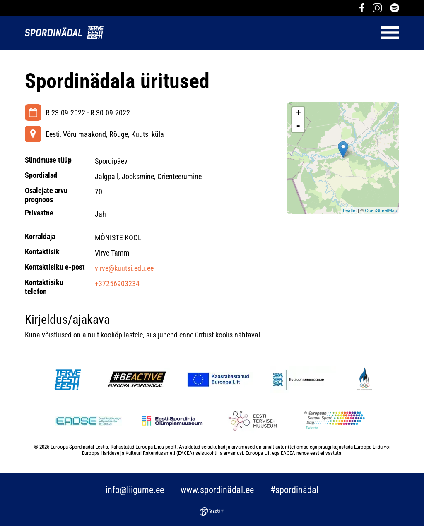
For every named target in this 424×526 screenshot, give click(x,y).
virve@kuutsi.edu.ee (124, 268)
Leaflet (350, 210)
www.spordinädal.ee (217, 490)
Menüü (255, 32)
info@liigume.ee (135, 490)
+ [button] (298, 113)
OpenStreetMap (381, 210)
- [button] (298, 126)
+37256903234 (117, 283)
